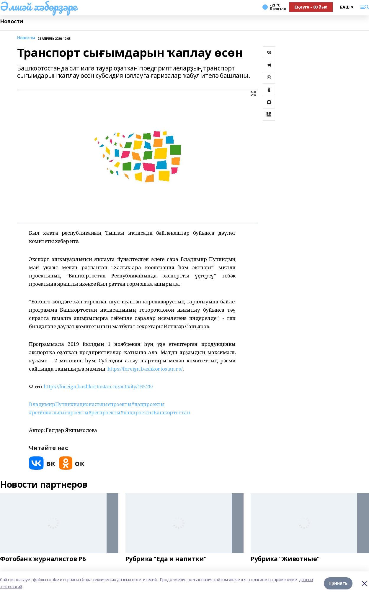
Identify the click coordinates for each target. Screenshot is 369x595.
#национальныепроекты (101, 404)
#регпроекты (104, 412)
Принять (338, 583)
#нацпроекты (147, 404)
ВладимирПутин (50, 404)
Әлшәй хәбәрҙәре (38, 6)
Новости (11, 21)
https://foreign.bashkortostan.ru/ (145, 368)
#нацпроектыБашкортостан (155, 412)
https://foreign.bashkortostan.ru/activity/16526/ (98, 386)
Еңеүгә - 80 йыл (311, 7)
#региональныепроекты (59, 412)
